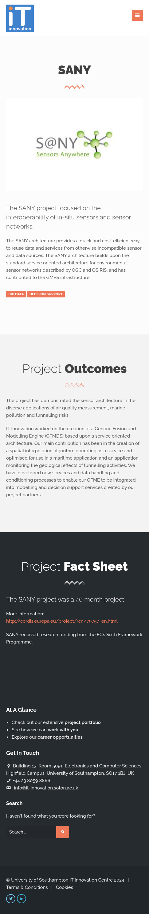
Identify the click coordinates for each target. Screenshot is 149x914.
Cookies (64, 887)
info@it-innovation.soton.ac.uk (46, 788)
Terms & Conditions (27, 887)
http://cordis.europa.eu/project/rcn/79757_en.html (62, 621)
